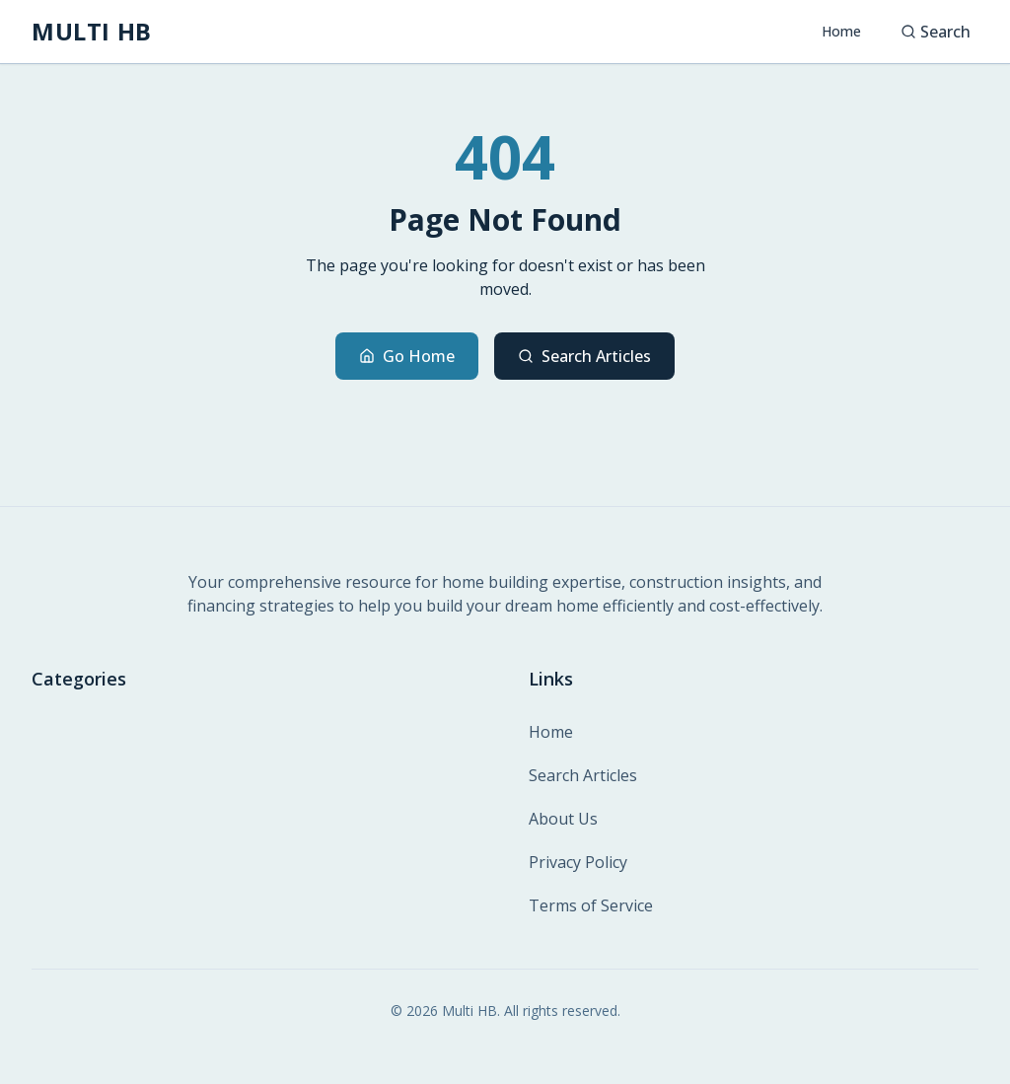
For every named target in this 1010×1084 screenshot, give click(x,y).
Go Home (407, 356)
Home (841, 31)
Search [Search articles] (936, 31)
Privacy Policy (578, 862)
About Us (563, 819)
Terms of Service (591, 905)
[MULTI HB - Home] (92, 31)
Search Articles (584, 356)
